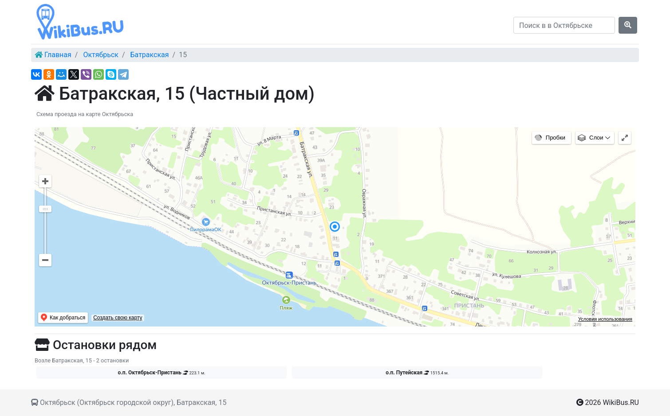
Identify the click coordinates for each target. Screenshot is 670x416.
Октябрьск (100, 55)
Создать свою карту (117, 318)
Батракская (149, 55)
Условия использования (605, 319)
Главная (57, 55)
